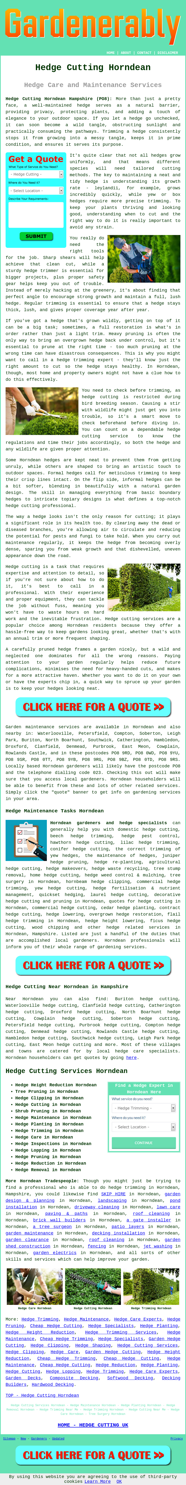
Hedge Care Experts (138, 1319)
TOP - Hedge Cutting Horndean (42, 1395)
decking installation (118, 1233)
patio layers (128, 1226)
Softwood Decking (130, 1378)
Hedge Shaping (93, 1345)
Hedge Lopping (63, 1371)
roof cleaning (151, 1213)
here (131, 1057)
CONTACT (144, 53)
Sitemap (9, 1439)
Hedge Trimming (40, 1319)
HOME (111, 53)
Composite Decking (74, 1378)
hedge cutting (74, 1044)
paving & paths (66, 1213)
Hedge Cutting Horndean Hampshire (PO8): (59, 98)
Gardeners (39, 1439)
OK (119, 1481)
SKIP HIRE (113, 1194)
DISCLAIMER (168, 53)
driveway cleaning (97, 1207)
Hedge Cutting (23, 1371)
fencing (97, 1246)
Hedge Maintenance (86, 1319)
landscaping (112, 1200)
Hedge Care (64, 1352)
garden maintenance (29, 1233)
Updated (58, 1439)
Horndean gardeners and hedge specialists (108, 823)
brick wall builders (59, 1220)
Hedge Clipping (50, 1345)
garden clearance (27, 1239)
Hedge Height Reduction (40, 1332)
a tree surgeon (52, 1226)
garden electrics (54, 1252)
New (23, 1439)
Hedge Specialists (111, 1325)
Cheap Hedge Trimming (66, 1339)
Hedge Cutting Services (147, 1345)
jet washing (157, 1246)
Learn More (98, 1481)
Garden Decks (23, 1378)
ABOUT (126, 53)
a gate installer (149, 1220)
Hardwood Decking (53, 1384)
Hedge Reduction (115, 1365)
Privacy (177, 1439)
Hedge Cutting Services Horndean (66, 1071)
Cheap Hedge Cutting (56, 1325)
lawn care (168, 1207)
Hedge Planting (159, 1325)
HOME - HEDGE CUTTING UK (93, 1425)
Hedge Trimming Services (121, 1332)
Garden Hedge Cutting (113, 1352)
